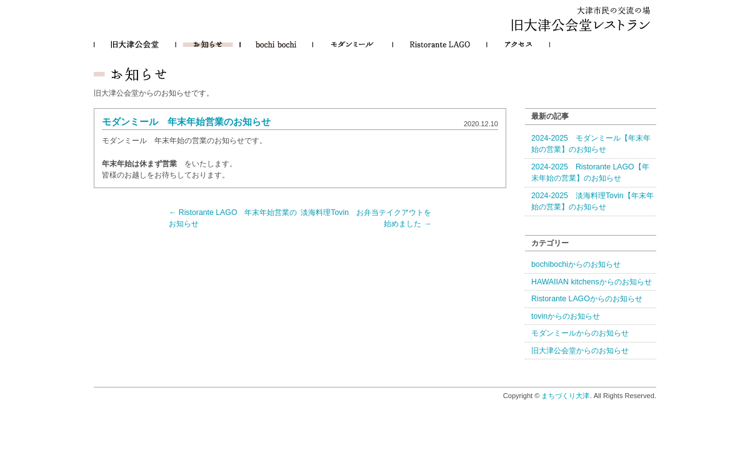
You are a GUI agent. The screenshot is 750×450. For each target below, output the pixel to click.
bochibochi (276, 44)
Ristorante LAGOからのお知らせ (586, 298)
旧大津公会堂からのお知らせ (580, 350)
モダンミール (352, 44)
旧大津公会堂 (135, 44)
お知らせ (208, 44)
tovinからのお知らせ (565, 316)
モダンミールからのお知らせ (580, 333)
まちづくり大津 (565, 395)
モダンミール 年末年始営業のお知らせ (186, 122)
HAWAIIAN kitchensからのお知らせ (591, 282)
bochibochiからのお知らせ (576, 264)
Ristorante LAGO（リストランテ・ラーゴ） (439, 44)
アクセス (518, 44)
